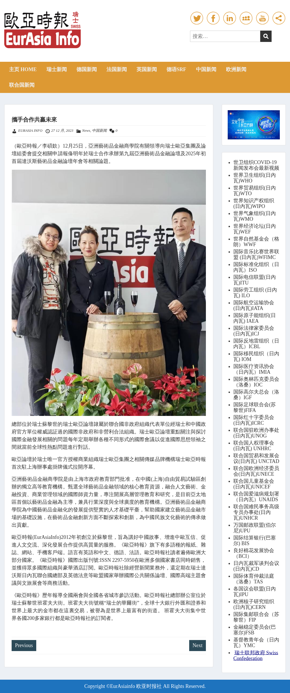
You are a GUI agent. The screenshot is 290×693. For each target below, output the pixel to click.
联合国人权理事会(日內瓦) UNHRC (253, 445)
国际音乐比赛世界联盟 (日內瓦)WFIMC (256, 254)
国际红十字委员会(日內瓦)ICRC (253, 420)
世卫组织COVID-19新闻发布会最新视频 (256, 165)
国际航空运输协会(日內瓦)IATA (253, 305)
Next (197, 645)
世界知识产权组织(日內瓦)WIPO (253, 203)
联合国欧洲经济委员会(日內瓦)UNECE (256, 471)
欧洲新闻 (236, 69)
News (86, 130)
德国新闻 (86, 69)
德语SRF (176, 69)
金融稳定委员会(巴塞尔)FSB (254, 629)
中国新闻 (206, 69)
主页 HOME (23, 69)
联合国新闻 (22, 85)
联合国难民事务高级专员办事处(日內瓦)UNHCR (256, 512)
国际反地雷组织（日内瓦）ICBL (256, 343)
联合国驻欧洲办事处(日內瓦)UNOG (256, 433)
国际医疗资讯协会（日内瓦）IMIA (253, 369)
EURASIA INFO (30, 130)
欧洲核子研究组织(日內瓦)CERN (253, 604)
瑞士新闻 (56, 69)
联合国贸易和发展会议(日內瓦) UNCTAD (256, 458)
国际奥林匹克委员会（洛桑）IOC (256, 382)
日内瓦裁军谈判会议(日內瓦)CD (256, 566)
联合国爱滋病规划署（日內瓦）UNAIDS (256, 496)
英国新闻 (147, 69)
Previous (24, 645)
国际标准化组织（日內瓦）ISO (256, 267)
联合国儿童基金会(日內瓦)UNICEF (253, 484)
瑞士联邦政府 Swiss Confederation (255, 655)
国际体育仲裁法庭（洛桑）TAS (253, 578)
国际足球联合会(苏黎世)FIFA (254, 407)
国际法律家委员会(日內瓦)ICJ (253, 331)
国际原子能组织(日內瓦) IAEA (254, 318)
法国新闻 (116, 69)
